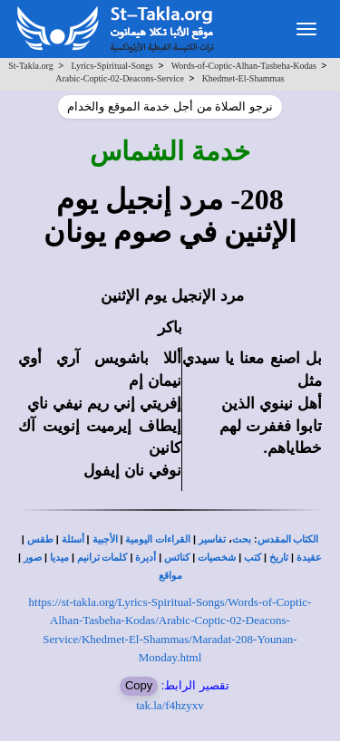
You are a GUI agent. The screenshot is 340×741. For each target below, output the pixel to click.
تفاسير (212, 539)
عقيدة (309, 558)
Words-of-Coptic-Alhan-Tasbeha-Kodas (243, 66)
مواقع (170, 576)
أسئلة (73, 539)
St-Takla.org (30, 66)
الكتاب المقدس (288, 539)
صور (33, 558)
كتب (252, 558)
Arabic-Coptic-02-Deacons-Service (119, 78)
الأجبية (105, 539)
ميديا (59, 558)
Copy (138, 685)
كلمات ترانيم (102, 558)
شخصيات (217, 558)
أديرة (145, 558)
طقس (40, 539)
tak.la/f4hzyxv (170, 705)
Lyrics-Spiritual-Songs (112, 66)
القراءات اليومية (157, 539)
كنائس (176, 558)
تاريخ (278, 558)
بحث (241, 539)
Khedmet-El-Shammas (243, 78)
